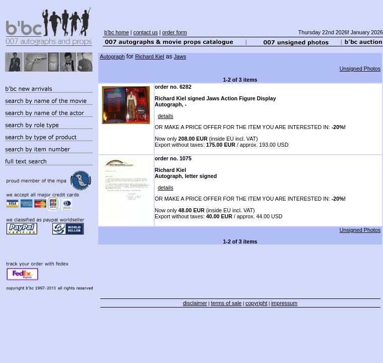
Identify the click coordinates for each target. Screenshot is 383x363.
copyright (256, 303)
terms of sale (226, 303)
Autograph (112, 56)
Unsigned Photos (360, 69)
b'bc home (116, 32)
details (165, 116)
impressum (284, 303)
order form (174, 32)
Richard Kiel (149, 56)
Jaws (180, 56)
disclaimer (195, 303)
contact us (146, 32)
